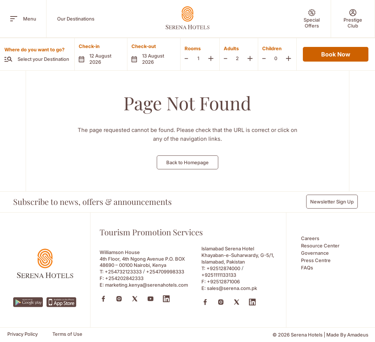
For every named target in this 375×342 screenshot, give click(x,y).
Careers (310, 238)
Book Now (335, 54)
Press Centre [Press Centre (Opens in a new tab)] (316, 260)
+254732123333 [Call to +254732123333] (123, 272)
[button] (101, 54)
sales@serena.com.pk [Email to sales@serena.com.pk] (232, 288)
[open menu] (13, 18)
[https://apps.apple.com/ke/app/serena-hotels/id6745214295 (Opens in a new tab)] (62, 302)
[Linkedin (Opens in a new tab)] (166, 298)
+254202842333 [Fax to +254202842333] (124, 278)
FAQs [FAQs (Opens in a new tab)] (307, 268)
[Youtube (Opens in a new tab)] (150, 298)
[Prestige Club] (353, 18)
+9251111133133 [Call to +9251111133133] (218, 275)
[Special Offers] (312, 18)
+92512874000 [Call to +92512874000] (223, 268)
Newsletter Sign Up (332, 202)
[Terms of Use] (67, 334)
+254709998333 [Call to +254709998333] (165, 272)
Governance (315, 253)
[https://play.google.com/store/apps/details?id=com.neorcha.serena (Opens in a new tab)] (28, 302)
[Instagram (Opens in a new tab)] (119, 298)
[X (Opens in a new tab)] (134, 298)
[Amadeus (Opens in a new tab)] (357, 335)
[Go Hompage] (187, 17)
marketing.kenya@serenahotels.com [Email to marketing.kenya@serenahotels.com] (146, 285)
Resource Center (320, 246)
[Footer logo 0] (45, 276)
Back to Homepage (187, 162)
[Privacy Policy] (22, 334)
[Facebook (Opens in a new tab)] (103, 298)
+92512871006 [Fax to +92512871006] (223, 281)
